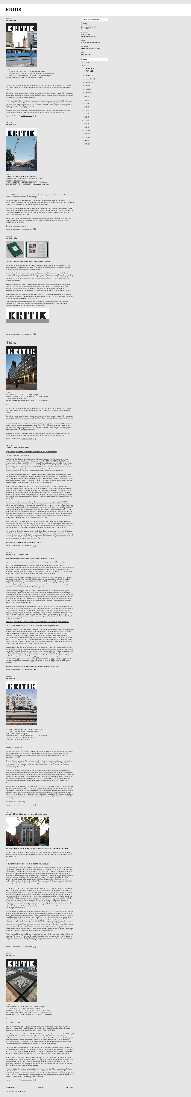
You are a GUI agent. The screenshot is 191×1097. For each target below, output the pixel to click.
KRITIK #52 (11, 678)
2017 (85, 113)
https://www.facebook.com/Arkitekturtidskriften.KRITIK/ (24, 542)
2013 (85, 127)
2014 (85, 124)
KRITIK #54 (11, 125)
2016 (85, 117)
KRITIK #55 (11, 20)
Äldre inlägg (70, 1087)
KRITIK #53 (11, 343)
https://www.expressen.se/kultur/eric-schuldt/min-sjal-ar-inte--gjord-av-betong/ (31, 452)
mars (87, 89)
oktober (88, 75)
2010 (85, 137)
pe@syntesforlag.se (88, 36)
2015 (85, 120)
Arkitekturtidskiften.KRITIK (90, 48)
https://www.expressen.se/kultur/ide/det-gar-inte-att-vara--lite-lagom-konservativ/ (32, 666)
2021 (85, 100)
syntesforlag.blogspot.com (90, 42)
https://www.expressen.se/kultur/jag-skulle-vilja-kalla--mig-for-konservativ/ (30, 558)
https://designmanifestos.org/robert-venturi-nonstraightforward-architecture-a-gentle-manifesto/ (37, 622)
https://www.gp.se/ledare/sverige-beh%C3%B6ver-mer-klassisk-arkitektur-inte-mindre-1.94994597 (38, 848)
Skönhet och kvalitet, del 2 (17, 448)
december (89, 68)
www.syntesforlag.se (88, 27)
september (89, 79)
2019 (85, 107)
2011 (85, 134)
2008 (85, 144)
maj (87, 85)
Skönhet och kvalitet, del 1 (17, 555)
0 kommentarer (28, 116)
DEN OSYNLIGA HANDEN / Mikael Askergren (21, 176)
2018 (85, 110)
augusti (88, 82)
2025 (85, 62)
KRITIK (14, 10)
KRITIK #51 (11, 956)
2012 (85, 130)
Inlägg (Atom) (21, 1091)
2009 (85, 140)
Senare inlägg (10, 1087)
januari (88, 92)
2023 (85, 66)
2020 (85, 103)
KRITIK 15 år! (11, 238)
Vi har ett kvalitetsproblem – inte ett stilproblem (27, 814)
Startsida (40, 1087)
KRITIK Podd (86, 54)
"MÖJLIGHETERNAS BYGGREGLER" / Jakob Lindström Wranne (27, 184)
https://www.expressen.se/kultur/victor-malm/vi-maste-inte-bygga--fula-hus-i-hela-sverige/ (35, 562)
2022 (85, 97)
